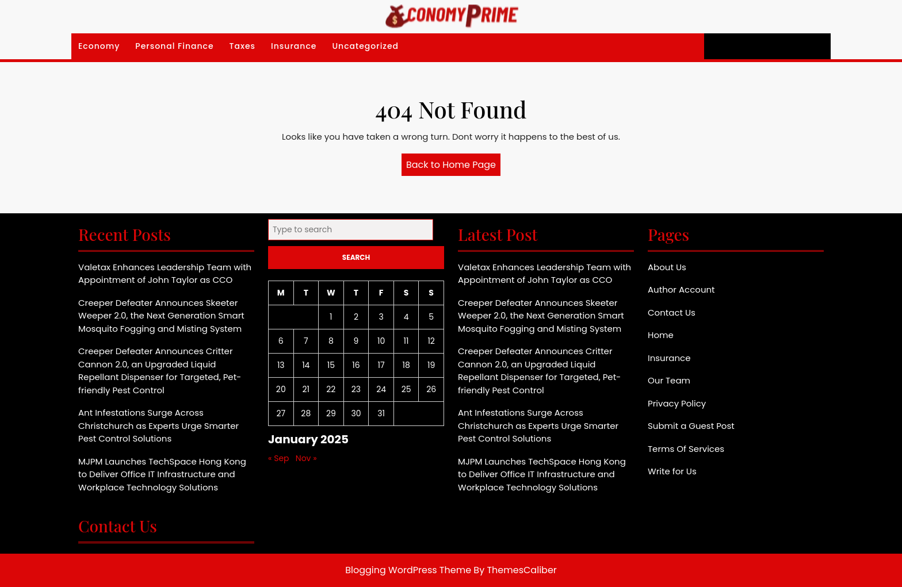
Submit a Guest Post (691, 426)
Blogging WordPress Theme (408, 570)
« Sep (278, 458)
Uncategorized (365, 46)
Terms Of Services (686, 449)
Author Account (681, 289)
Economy (99, 46)
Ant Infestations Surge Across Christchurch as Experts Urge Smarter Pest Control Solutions (158, 425)
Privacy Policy (677, 403)
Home (661, 335)
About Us (667, 267)
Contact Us (671, 312)
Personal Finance (174, 46)
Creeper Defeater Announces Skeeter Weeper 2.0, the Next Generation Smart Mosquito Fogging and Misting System (161, 316)
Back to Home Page (453, 167)
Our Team (669, 380)
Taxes (243, 46)
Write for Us (672, 471)
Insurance (293, 46)
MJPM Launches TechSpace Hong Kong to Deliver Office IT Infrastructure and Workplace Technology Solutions (162, 474)
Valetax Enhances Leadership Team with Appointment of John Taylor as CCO (164, 273)
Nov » (306, 458)
